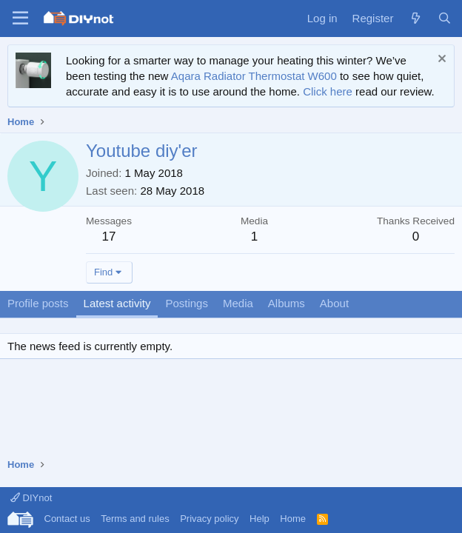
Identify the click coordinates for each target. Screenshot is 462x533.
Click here (327, 91)
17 (109, 236)
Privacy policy (209, 518)
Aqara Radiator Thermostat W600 (254, 76)
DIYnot (31, 497)
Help (260, 518)
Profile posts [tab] (38, 303)
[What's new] (415, 18)
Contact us (67, 518)
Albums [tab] (286, 303)
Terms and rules (135, 518)
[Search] (444, 18)
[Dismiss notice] (440, 60)
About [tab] (334, 303)
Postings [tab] (186, 303)
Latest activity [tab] (117, 303)
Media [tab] (238, 303)
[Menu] (20, 18)
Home (293, 518)
